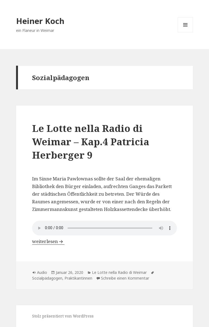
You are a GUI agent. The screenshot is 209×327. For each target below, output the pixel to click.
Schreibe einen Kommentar (125, 278)
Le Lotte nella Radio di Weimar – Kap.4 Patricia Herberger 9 (90, 141)
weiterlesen (48, 241)
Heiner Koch (40, 21)
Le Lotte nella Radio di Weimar (119, 272)
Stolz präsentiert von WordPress (63, 316)
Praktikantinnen (78, 278)
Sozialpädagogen (47, 278)
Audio (42, 272)
